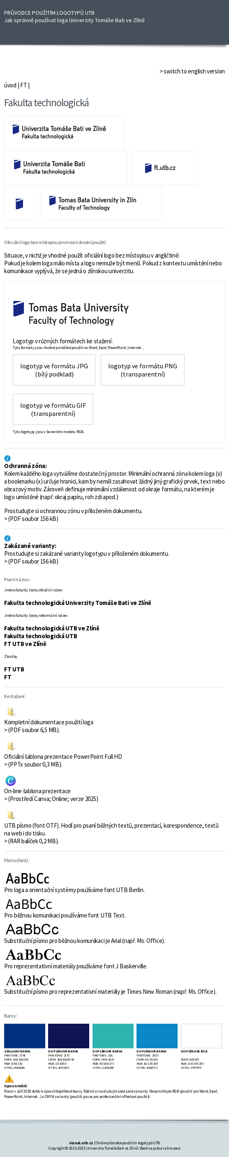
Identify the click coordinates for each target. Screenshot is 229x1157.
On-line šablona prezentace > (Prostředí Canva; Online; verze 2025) (51, 795)
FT (23, 85)
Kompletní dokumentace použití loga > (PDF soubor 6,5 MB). (48, 726)
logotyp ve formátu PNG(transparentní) (142, 370)
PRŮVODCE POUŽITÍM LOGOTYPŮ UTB (74, 16)
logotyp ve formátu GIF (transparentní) (53, 409)
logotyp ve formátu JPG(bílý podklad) (54, 370)
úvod (10, 85)
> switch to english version (192, 71)
